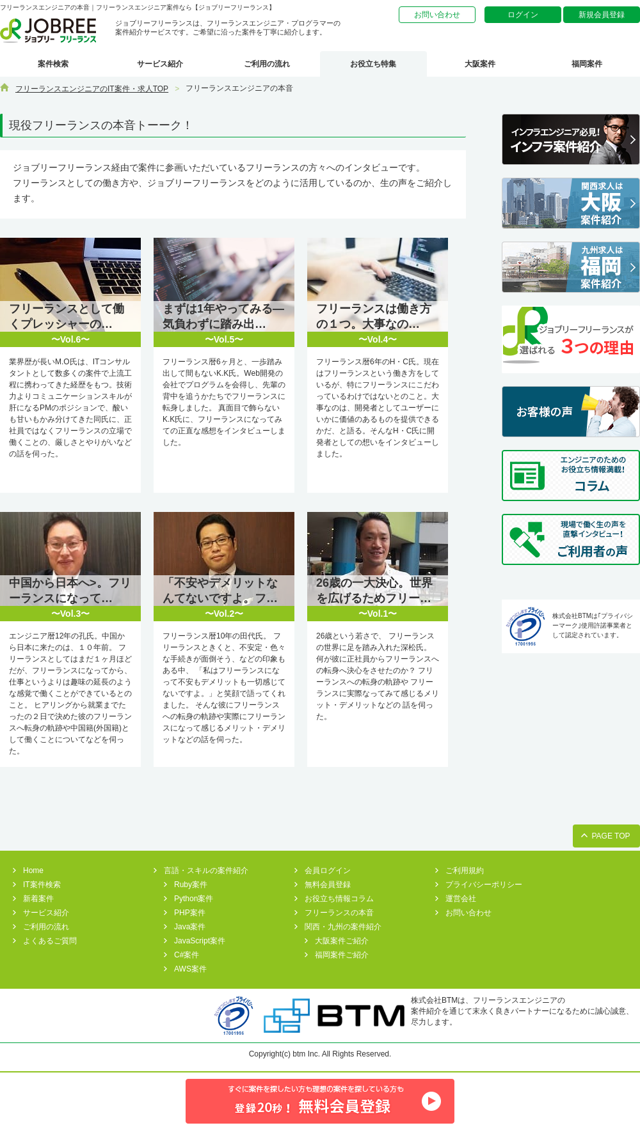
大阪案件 (480, 63)
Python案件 (193, 898)
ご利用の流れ (267, 63)
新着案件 (38, 898)
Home (33, 870)
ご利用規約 (464, 870)
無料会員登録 (328, 884)
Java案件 (189, 926)
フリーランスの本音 (339, 912)
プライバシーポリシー (483, 884)
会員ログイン (328, 870)
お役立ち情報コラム (339, 898)
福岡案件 (587, 63)
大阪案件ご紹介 (342, 940)
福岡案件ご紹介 (342, 954)
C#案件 (186, 954)
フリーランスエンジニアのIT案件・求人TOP (91, 88)
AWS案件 (190, 968)
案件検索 (53, 63)
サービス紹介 (160, 63)
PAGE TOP (610, 836)
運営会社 (460, 898)
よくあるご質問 (50, 940)
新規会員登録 (602, 14)
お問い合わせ (437, 14)
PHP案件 (189, 912)
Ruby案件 (190, 884)
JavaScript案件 (199, 940)
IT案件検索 (42, 884)
